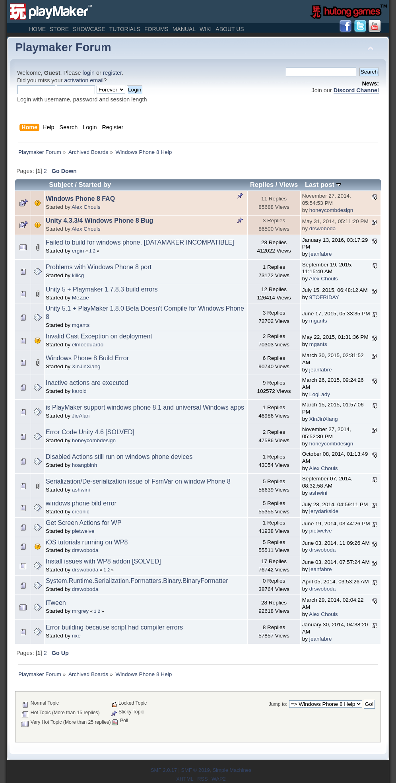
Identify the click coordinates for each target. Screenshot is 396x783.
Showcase (89, 29)
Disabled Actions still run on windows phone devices (119, 456)
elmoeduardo (87, 345)
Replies (262, 184)
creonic (80, 512)
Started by (95, 184)
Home (37, 29)
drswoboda (322, 228)
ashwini (81, 490)
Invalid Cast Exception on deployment (99, 336)
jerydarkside (323, 511)
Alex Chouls (86, 207)
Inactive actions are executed (87, 382)
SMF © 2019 (195, 770)
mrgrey (80, 611)
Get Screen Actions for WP (83, 522)
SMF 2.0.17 (164, 770)
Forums (156, 29)
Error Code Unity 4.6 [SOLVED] (90, 432)
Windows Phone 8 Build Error (87, 358)
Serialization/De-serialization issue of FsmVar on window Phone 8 (138, 481)
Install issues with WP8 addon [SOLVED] (103, 561)
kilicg (78, 275)
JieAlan (81, 416)
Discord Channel (356, 90)
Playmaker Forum (63, 47)
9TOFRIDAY (324, 297)
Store (59, 29)
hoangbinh (84, 465)
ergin (78, 251)
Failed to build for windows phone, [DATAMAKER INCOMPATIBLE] (140, 242)
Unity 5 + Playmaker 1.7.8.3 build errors (101, 289)
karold (79, 391)
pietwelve (83, 531)
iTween (56, 602)
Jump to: (278, 704)
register (112, 73)
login (89, 73)
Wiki (206, 29)
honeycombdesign (331, 210)
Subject (61, 184)
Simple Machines (232, 770)
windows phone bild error (81, 503)
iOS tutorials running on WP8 (87, 542)
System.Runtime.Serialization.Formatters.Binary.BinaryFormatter (137, 580)
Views (288, 184)
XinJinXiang (86, 366)
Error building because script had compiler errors (114, 627)
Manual (184, 29)
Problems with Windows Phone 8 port (98, 267)
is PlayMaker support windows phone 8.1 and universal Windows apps (145, 407)
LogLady (319, 394)
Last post (323, 184)
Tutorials (124, 29)
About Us (229, 29)
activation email (83, 80)
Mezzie (80, 298)
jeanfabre (320, 254)
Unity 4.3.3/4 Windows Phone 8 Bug (99, 220)
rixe (76, 636)
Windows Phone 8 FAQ (80, 198)
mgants (81, 325)
